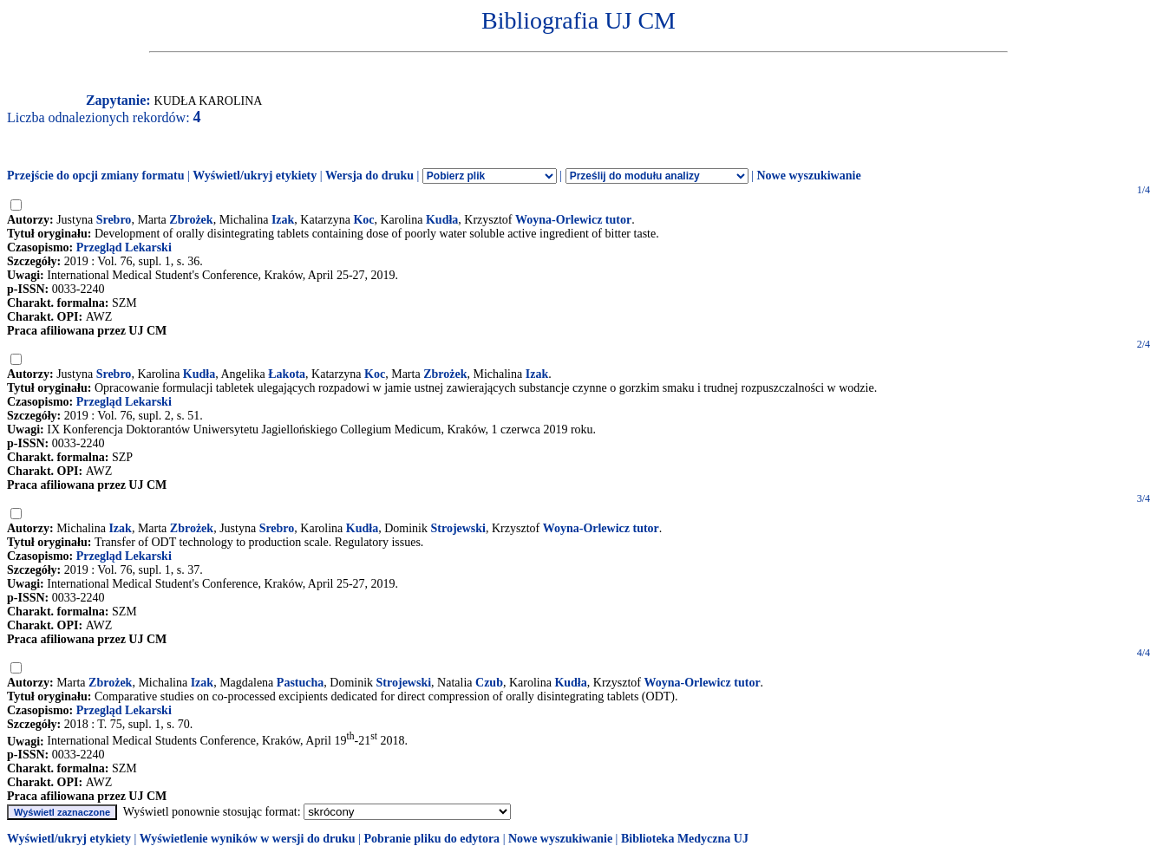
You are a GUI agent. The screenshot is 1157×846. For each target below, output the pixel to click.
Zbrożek (190, 219)
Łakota (286, 374)
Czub (489, 682)
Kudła (442, 219)
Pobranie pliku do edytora (431, 838)
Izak (282, 219)
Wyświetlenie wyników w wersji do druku (248, 838)
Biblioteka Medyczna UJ (684, 838)
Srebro (114, 219)
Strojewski (458, 528)
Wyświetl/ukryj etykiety (255, 175)
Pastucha (300, 682)
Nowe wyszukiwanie (808, 175)
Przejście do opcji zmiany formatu (96, 175)
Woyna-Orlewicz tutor (573, 219)
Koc (363, 219)
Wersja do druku (369, 175)
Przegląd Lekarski (124, 247)
